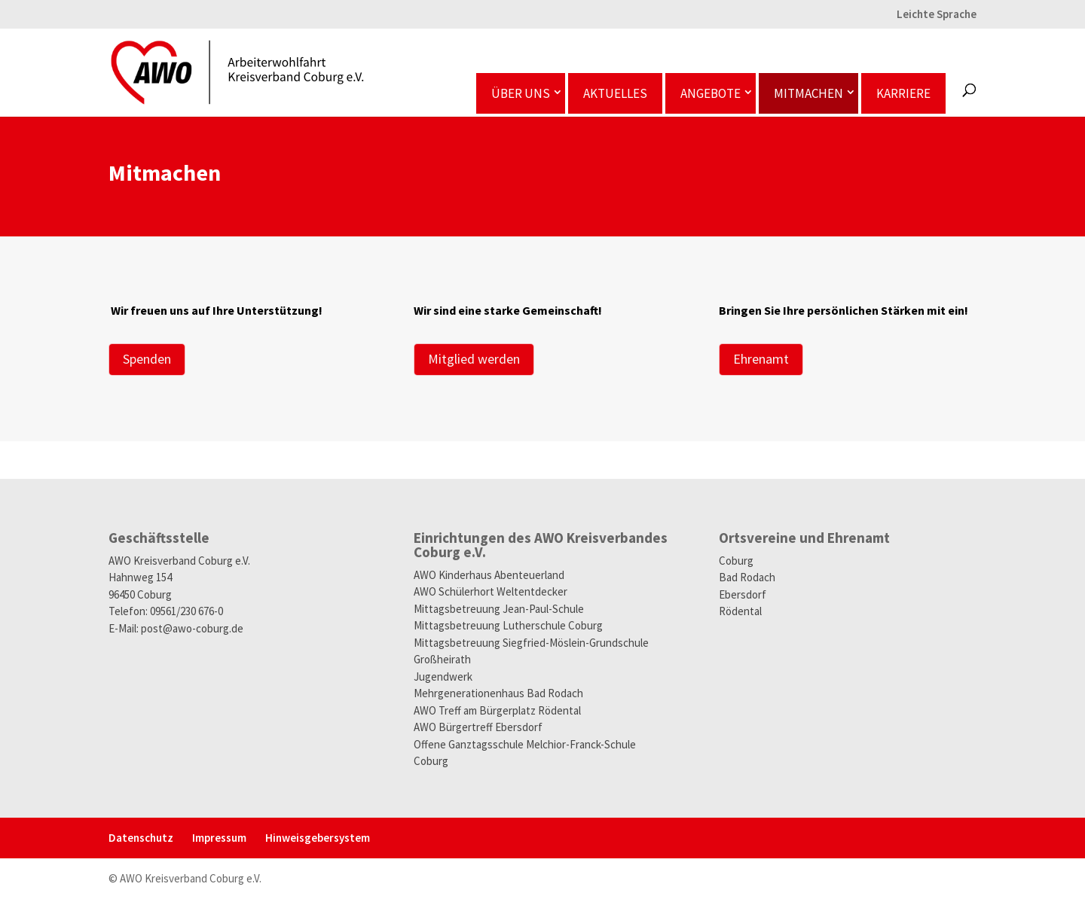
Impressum (219, 837)
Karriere (903, 93)
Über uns (520, 93)
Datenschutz (140, 837)
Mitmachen (808, 93)
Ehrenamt (761, 358)
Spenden (147, 358)
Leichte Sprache (936, 14)
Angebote (710, 93)
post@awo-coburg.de (192, 628)
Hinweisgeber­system (317, 837)
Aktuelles (615, 93)
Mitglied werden (474, 358)
